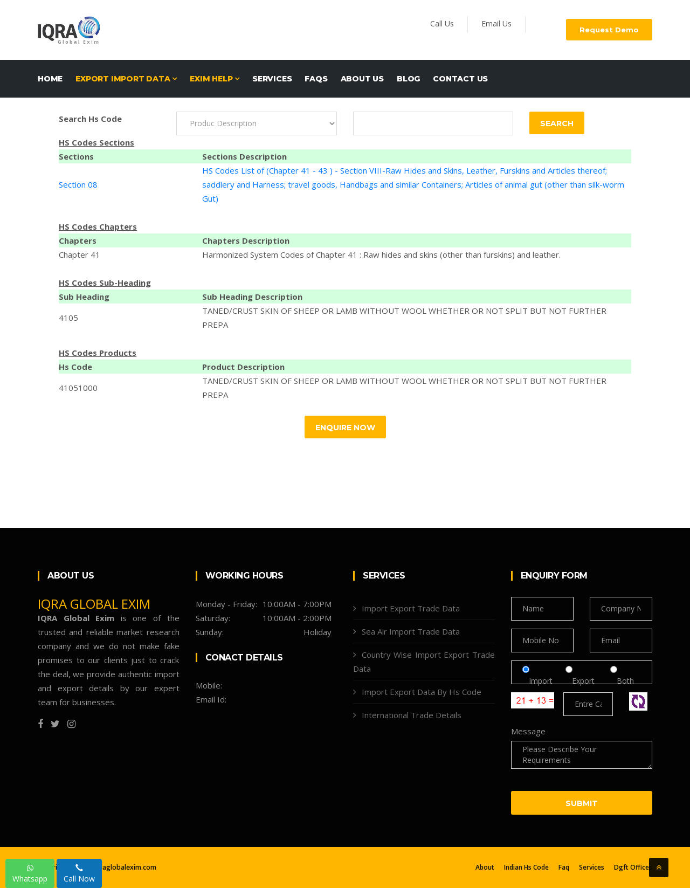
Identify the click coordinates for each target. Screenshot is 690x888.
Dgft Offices (633, 867)
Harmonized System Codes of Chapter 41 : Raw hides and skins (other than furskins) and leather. (381, 254)
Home (50, 79)
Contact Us (460, 79)
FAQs (316, 79)
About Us (362, 79)
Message (528, 731)
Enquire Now (345, 427)
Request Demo (609, 29)
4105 (68, 317)
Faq (563, 867)
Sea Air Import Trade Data (411, 631)
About (484, 867)
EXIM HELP (214, 79)
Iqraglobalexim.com (124, 867)
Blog (408, 79)
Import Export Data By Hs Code (421, 691)
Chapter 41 (79, 254)
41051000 (78, 387)
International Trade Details (411, 715)
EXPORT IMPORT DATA (126, 79)
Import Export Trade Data (411, 608)
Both (622, 681)
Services (272, 79)
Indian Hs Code (526, 867)
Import (540, 681)
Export (584, 681)
